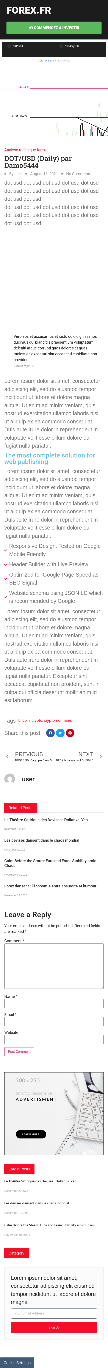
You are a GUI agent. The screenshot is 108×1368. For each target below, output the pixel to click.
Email (10, 1015)
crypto (36, 720)
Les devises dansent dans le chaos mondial (41, 840)
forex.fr (28, 10)
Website (11, 1033)
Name (10, 996)
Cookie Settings (17, 1362)
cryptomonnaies (58, 720)
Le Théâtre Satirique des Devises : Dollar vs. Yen (46, 820)
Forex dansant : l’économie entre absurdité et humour (50, 886)
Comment (14, 941)
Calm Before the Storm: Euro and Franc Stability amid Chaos (49, 1225)
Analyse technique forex (25, 150)
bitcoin (24, 720)
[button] (50, 733)
